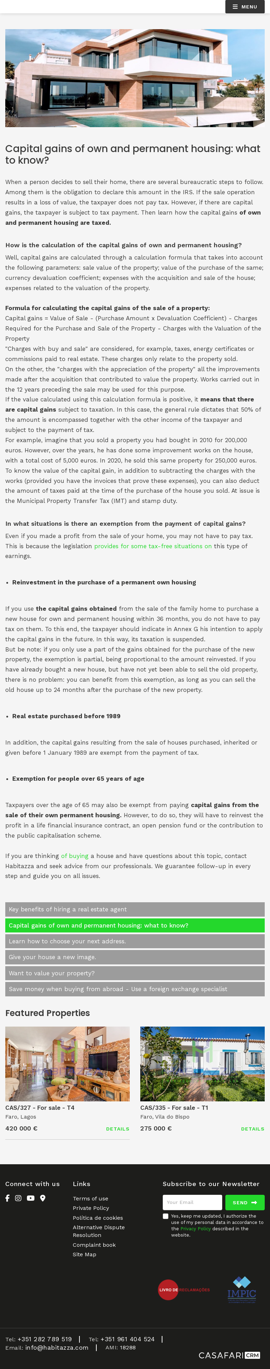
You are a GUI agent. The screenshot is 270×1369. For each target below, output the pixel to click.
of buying (75, 855)
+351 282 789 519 (45, 1339)
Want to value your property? (52, 973)
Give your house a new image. (52, 957)
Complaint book (94, 1245)
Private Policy (91, 1208)
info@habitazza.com (57, 1347)
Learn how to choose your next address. (67, 941)
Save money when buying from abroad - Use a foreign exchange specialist (118, 989)
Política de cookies (98, 1217)
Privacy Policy (195, 1228)
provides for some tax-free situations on (153, 546)
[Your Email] (192, 1202)
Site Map (84, 1254)
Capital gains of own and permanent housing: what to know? (98, 925)
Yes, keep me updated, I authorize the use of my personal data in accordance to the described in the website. (217, 1225)
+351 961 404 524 (128, 1339)
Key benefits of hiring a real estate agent (68, 909)
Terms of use (90, 1198)
